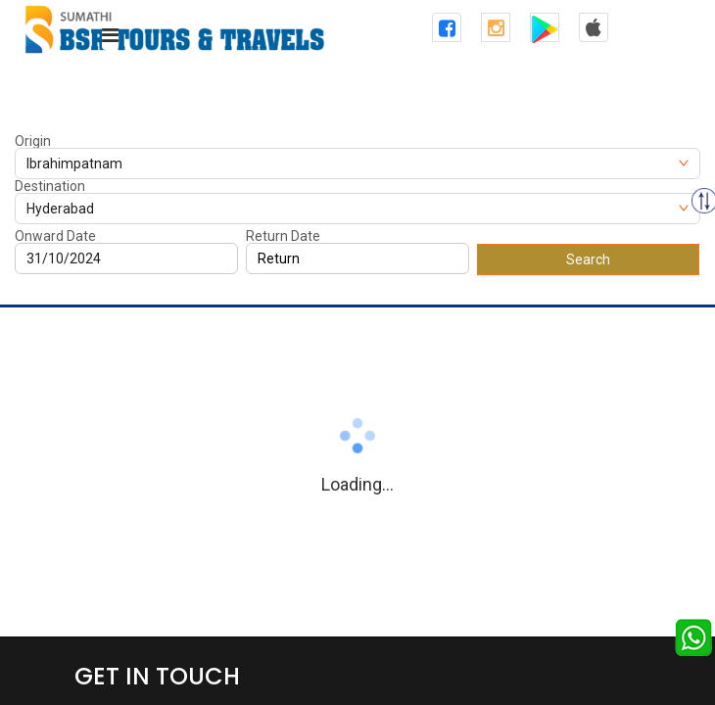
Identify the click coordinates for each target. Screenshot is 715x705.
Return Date (283, 236)
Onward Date (55, 236)
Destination (50, 186)
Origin (33, 141)
